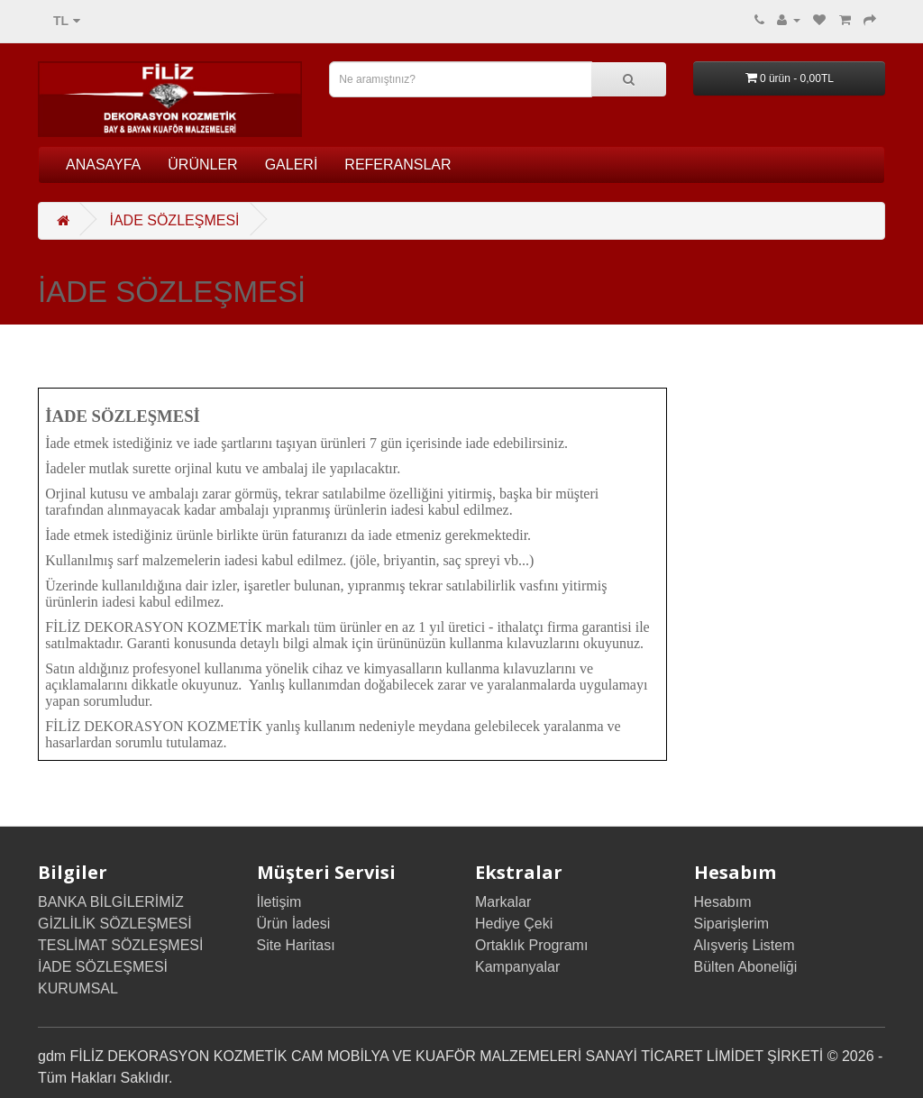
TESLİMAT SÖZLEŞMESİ (120, 945)
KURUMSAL (78, 988)
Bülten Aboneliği (746, 966)
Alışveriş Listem (744, 945)
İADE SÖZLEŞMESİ (174, 220)
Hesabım (723, 902)
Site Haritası (296, 945)
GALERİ (291, 164)
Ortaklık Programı (531, 945)
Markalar (503, 902)
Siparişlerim (732, 923)
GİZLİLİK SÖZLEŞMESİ (115, 923)
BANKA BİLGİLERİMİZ (111, 902)
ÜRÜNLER (202, 164)
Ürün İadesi (294, 923)
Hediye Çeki (514, 923)
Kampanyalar (517, 966)
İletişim (279, 902)
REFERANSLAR (397, 164)
